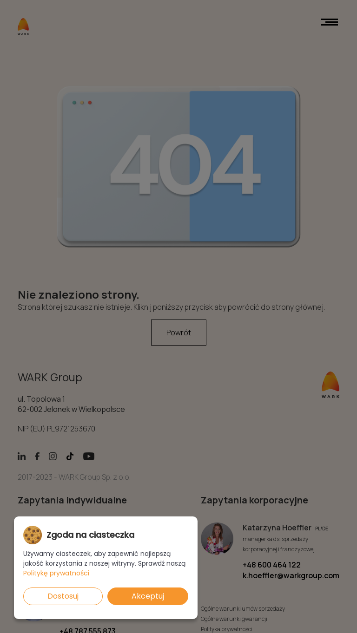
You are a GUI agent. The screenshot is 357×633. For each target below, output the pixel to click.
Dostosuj (63, 596)
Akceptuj (148, 596)
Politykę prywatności (56, 573)
